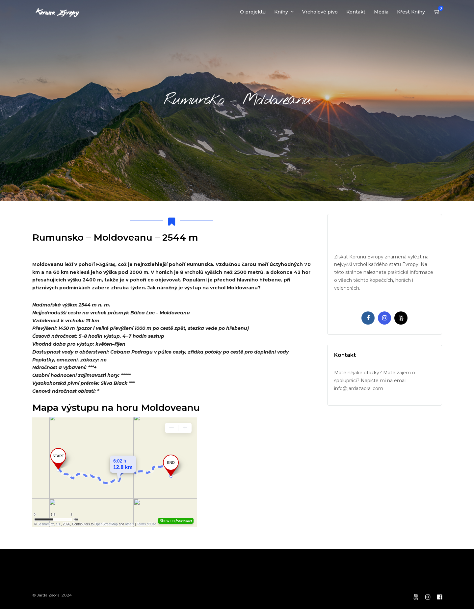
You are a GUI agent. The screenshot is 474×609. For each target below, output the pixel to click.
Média (381, 12)
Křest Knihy (411, 12)
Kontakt (355, 12)
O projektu (253, 12)
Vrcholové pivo (320, 12)
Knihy (281, 12)
